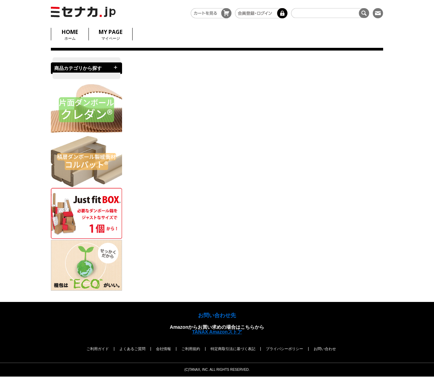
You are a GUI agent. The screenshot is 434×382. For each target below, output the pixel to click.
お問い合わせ (325, 349)
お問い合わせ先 (217, 315)
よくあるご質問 (132, 349)
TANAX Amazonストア (217, 332)
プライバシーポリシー (284, 349)
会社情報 (163, 349)
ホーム (70, 34)
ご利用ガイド (97, 349)
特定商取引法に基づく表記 (233, 349)
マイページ (110, 34)
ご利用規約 (190, 349)
